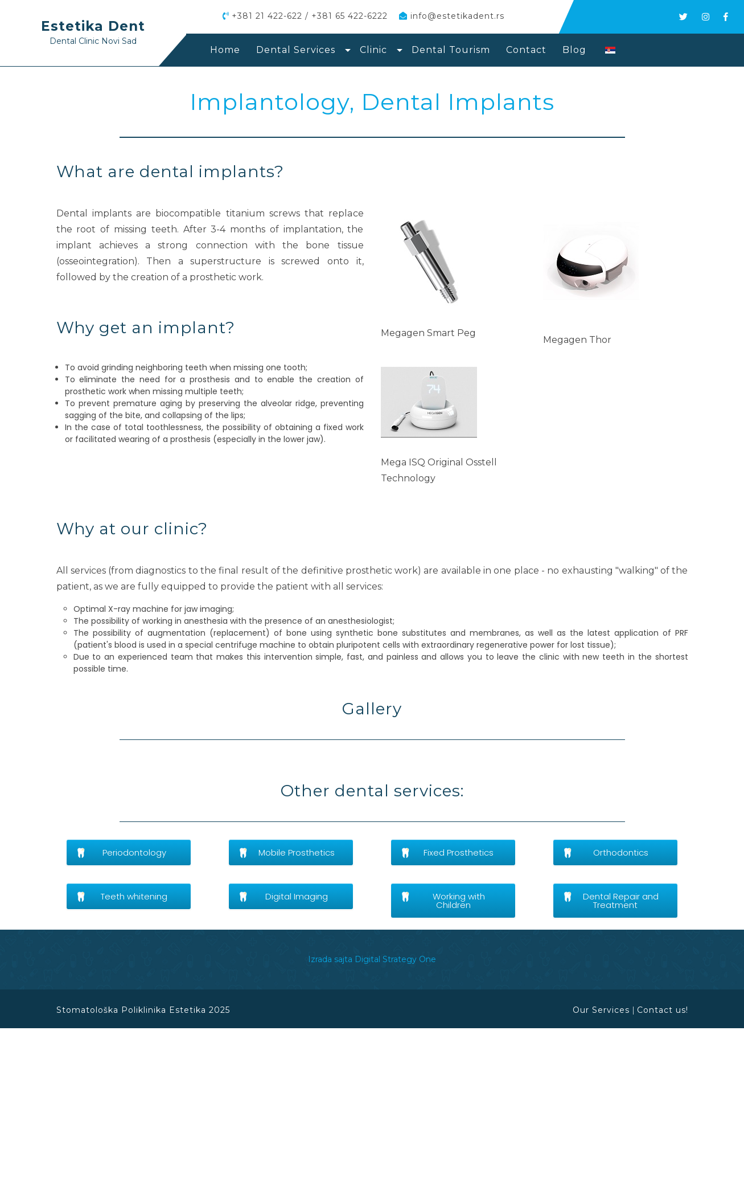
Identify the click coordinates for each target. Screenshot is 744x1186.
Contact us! (662, 1168)
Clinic (373, 49)
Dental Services (295, 49)
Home (225, 49)
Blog (574, 49)
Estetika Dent (93, 26)
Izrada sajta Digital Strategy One (372, 1118)
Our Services (601, 1168)
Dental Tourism (451, 49)
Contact (526, 49)
